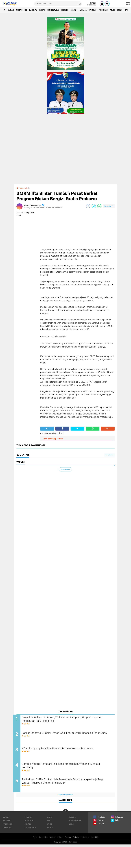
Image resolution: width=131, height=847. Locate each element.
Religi (125, 10)
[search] (58, 3)
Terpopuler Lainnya (65, 797)
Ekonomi (72, 10)
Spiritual (7, 830)
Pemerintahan (59, 10)
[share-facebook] (88, 206)
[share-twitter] (94, 206)
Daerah (12, 10)
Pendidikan (115, 10)
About (32, 839)
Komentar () (108, 206)
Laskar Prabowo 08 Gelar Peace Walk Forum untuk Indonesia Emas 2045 (68, 735)
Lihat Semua (65, 469)
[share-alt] (47, 429)
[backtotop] (65, 814)
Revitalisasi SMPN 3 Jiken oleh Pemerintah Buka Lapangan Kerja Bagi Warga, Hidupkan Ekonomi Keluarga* (67, 783)
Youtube (51, 839)
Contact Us (41, 839)
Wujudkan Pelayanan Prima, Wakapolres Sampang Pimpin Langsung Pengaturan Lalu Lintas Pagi (63, 719)
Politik (47, 10)
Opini (49, 823)
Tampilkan (109, 455)
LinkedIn (60, 839)
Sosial (82, 10)
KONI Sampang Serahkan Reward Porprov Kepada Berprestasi (65, 749)
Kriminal (103, 10)
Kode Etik (97, 839)
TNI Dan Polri (24, 10)
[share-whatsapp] (99, 206)
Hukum (50, 820)
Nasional (37, 10)
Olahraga (92, 10)
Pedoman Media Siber (82, 839)
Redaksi (68, 839)
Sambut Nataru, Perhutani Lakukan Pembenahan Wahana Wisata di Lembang (67, 767)
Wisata (50, 830)
